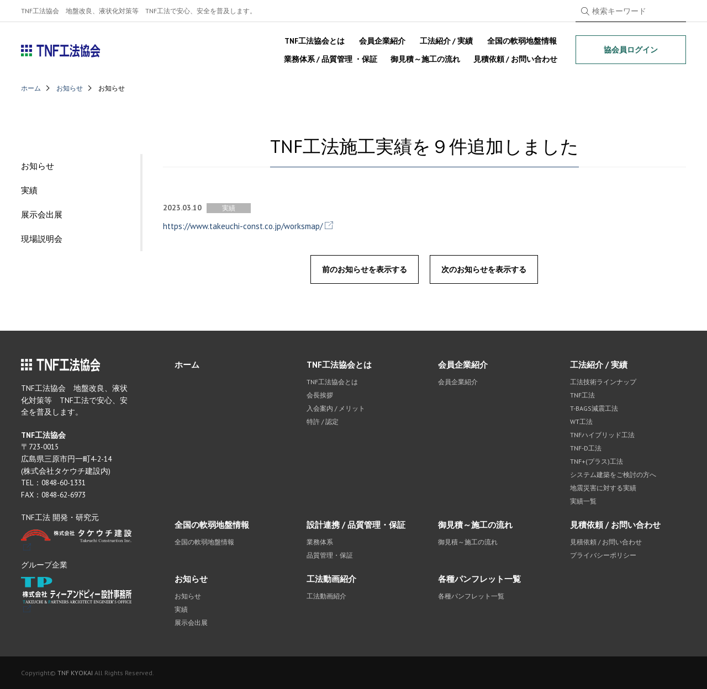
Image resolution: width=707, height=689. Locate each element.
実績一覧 (583, 501)
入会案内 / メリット (336, 408)
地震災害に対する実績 (603, 488)
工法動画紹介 (331, 579)
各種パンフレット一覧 (479, 579)
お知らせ (69, 88)
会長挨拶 (320, 395)
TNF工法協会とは (314, 41)
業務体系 (320, 542)
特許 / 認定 (323, 421)
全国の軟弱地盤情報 (522, 41)
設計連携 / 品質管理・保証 (356, 525)
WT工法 (581, 421)
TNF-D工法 (586, 448)
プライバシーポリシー (603, 555)
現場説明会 (41, 239)
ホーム (31, 88)
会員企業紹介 (382, 41)
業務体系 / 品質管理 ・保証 (330, 59)
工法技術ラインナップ (603, 382)
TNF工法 (582, 395)
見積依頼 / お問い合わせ (515, 59)
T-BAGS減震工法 (594, 408)
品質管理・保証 (330, 555)
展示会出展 (41, 214)
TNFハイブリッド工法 (602, 435)
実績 (29, 190)
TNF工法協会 (61, 50)
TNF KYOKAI (75, 673)
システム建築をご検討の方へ (613, 474)
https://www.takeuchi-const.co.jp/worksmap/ (243, 226)
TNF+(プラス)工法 (596, 461)
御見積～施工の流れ (425, 59)
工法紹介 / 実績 (446, 41)
